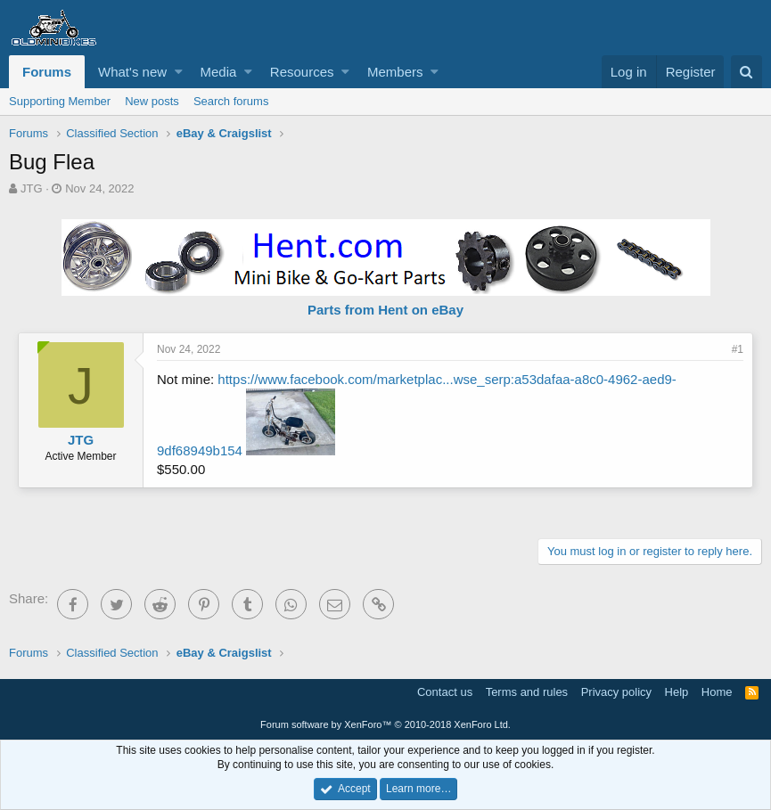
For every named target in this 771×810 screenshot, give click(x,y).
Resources (302, 71)
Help (677, 692)
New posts (152, 101)
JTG (32, 188)
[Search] (746, 71)
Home (717, 692)
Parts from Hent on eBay (385, 309)
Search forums (231, 101)
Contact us (444, 692)
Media (219, 71)
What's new (132, 71)
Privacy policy (616, 692)
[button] (178, 71)
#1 (737, 349)
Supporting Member (60, 101)
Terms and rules (527, 692)
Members (395, 71)
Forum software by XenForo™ (385, 724)
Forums (46, 71)
